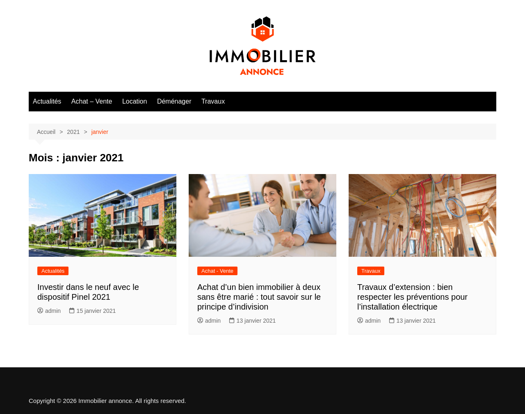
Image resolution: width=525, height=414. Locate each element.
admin (49, 311)
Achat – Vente (91, 101)
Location (134, 101)
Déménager (174, 101)
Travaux (213, 101)
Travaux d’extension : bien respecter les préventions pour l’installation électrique (412, 297)
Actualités (47, 101)
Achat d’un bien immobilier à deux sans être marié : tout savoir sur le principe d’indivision (259, 297)
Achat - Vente (217, 271)
